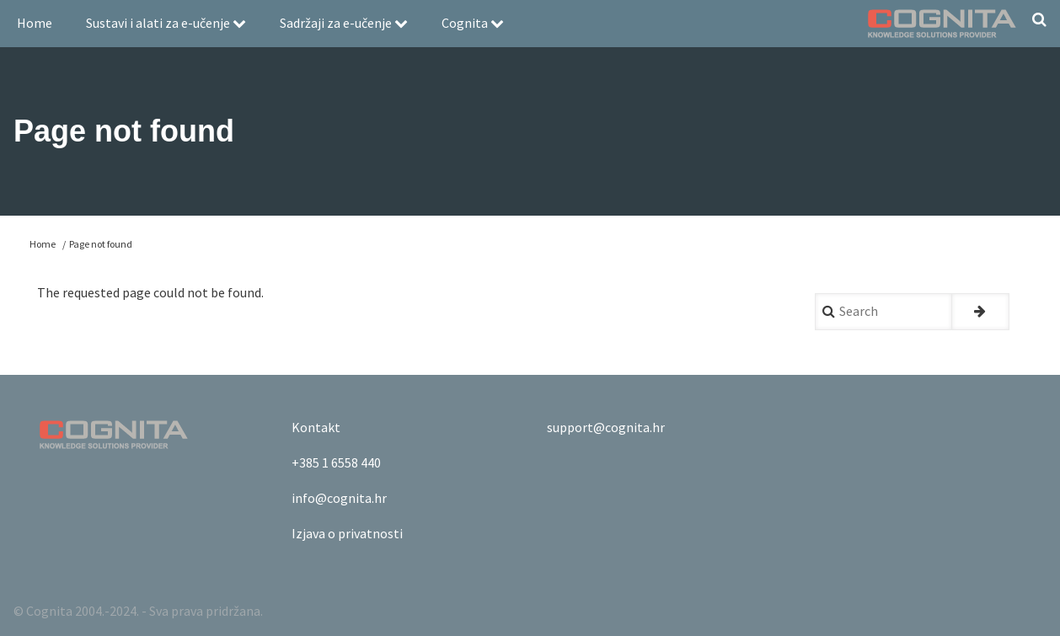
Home (42, 244)
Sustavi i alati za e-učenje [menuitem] (166, 22)
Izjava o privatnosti (347, 533)
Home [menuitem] (34, 22)
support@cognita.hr (606, 427)
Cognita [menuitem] (473, 22)
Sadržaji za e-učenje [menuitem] (344, 22)
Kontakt (316, 427)
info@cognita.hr (339, 497)
